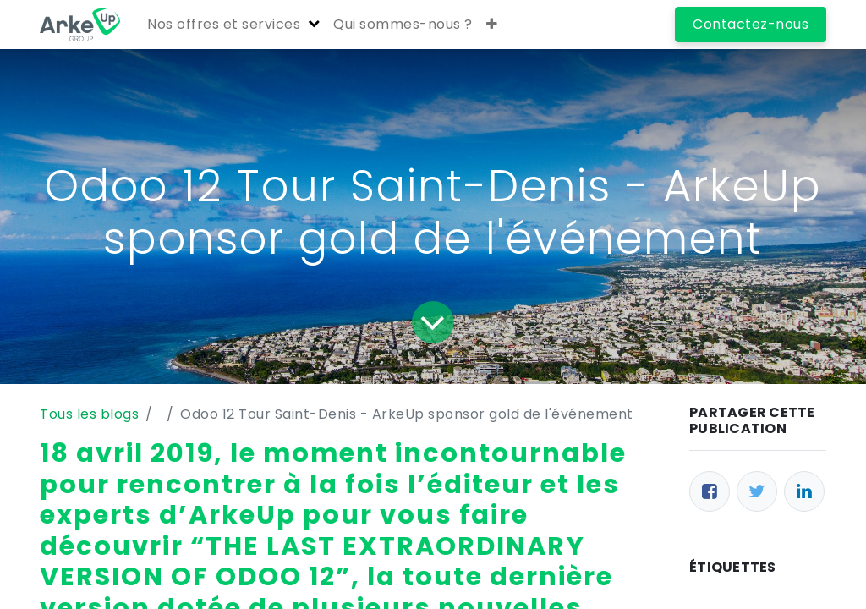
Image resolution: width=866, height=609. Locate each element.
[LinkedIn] (804, 491)
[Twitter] (757, 491)
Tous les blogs (89, 414)
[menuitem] (403, 24)
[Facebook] (709, 491)
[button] (492, 24)
